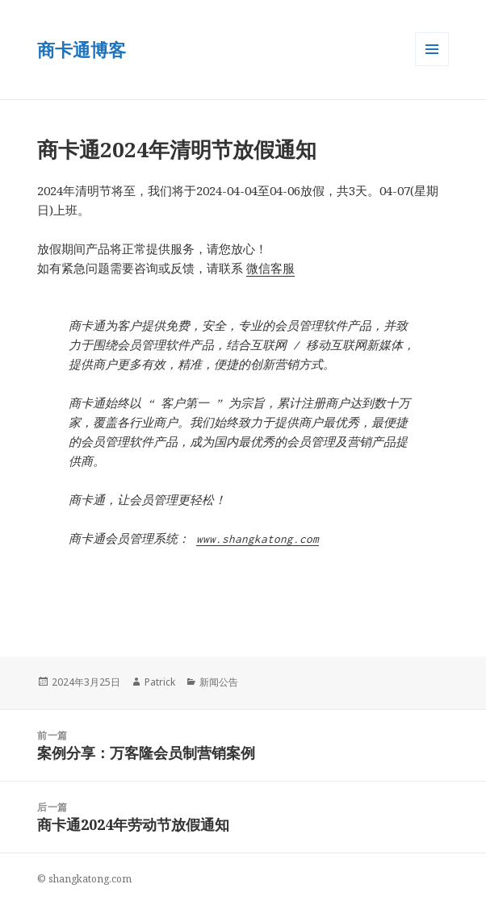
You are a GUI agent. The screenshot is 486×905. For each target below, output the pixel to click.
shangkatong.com (90, 879)
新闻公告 (218, 682)
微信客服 (270, 268)
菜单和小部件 (431, 65)
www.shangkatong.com (257, 538)
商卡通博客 (81, 49)
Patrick (160, 682)
